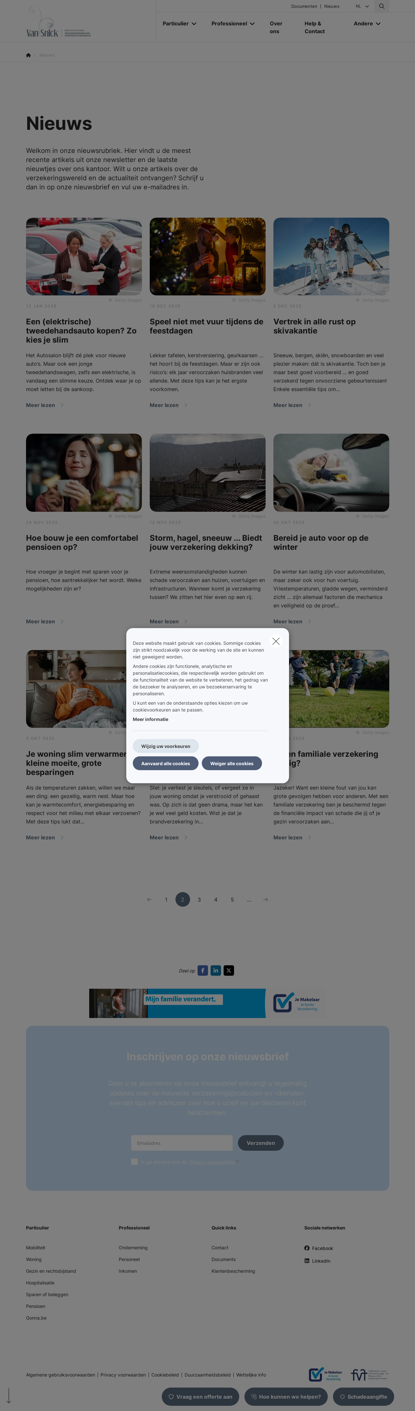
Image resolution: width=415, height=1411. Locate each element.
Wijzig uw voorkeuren (165, 746)
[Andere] (361, 23)
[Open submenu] (194, 24)
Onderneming (133, 1247)
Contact (220, 1247)
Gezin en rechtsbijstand (51, 1271)
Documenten (304, 6)
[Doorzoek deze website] (381, 6)
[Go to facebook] (204, 970)
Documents (224, 1259)
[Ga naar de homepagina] (91, 21)
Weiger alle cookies (232, 763)
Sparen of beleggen (47, 1294)
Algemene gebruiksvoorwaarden (60, 1375)
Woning (34, 1259)
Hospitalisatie (40, 1282)
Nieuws (331, 6)
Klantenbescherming (233, 1271)
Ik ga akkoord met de (191, 1162)
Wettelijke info (251, 1375)
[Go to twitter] (230, 970)
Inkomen (128, 1271)
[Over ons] (280, 27)
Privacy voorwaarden (212, 1162)
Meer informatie (150, 719)
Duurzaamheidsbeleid (208, 1375)
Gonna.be (36, 1318)
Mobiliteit (35, 1247)
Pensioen (35, 1306)
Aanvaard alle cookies (165, 763)
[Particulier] (173, 23)
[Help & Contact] (322, 27)
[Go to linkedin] (217, 970)
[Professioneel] (227, 23)
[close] (276, 640)
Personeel (129, 1259)
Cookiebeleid (165, 1375)
